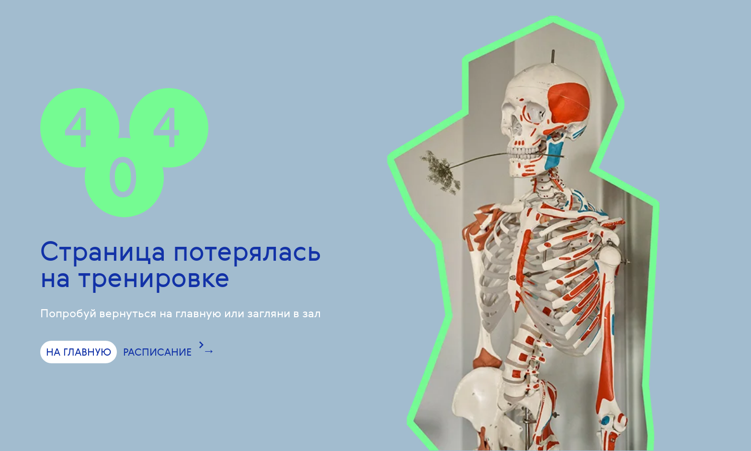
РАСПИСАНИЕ (157, 351)
